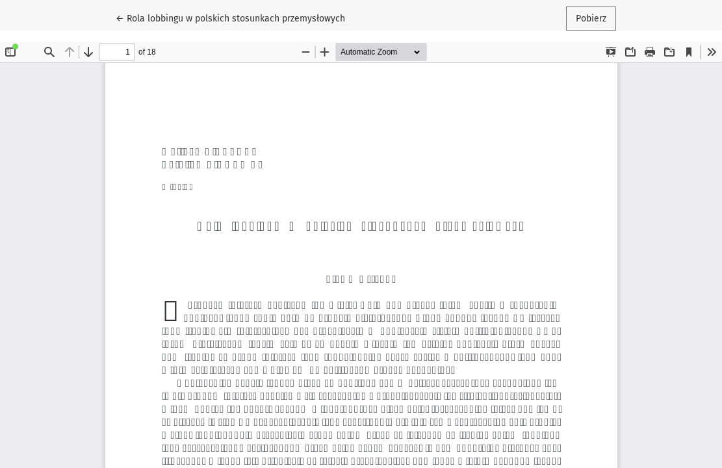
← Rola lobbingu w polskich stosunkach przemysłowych (230, 17)
